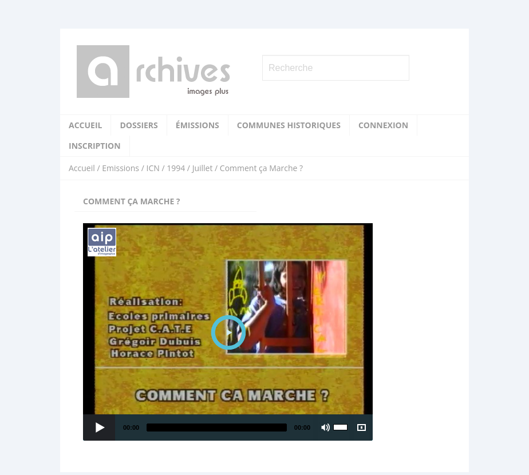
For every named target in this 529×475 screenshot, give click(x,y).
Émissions (197, 125)
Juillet (202, 168)
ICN (152, 168)
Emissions (120, 168)
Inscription (95, 145)
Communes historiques (289, 125)
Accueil (85, 125)
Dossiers (138, 125)
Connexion (383, 125)
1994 (176, 168)
